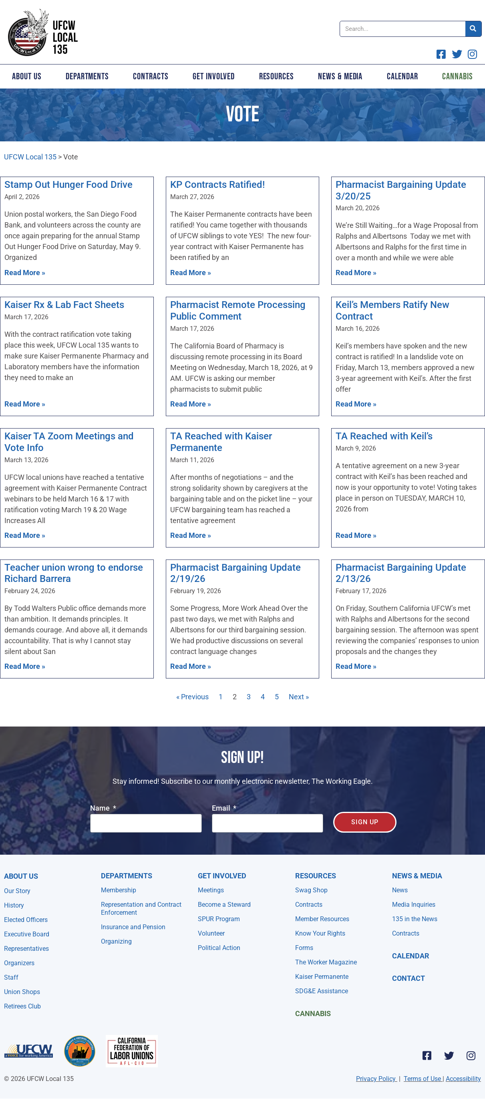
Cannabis (313, 1013)
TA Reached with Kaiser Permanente (221, 442)
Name (100, 808)
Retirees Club (22, 1006)
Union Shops (22, 992)
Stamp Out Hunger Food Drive (68, 184)
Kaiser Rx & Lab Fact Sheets (64, 304)
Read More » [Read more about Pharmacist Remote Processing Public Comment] (190, 404)
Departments (87, 76)
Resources (276, 76)
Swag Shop (311, 890)
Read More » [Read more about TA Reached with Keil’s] (356, 535)
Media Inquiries (413, 904)
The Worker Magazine (326, 962)
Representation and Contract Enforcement (141, 908)
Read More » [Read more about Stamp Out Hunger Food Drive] (24, 272)
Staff (11, 977)
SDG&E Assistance (321, 991)
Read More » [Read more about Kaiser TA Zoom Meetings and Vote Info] (24, 535)
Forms (304, 948)
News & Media (340, 76)
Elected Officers (26, 920)
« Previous (192, 696)
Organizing (116, 941)
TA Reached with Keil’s (384, 436)
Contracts (150, 76)
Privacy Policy (376, 1079)
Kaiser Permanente (321, 976)
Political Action (219, 948)
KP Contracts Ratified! (217, 184)
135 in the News (414, 919)
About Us (26, 76)
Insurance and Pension (133, 927)
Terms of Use (422, 1079)
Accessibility (463, 1079)
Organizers (19, 963)
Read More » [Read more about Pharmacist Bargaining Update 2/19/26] (190, 666)
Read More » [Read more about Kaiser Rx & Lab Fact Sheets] (24, 404)
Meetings (211, 890)
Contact (408, 978)
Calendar (402, 76)
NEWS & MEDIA (417, 876)
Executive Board (26, 934)
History (14, 905)
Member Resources (322, 919)
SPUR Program (219, 919)
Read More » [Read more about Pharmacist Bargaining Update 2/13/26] (356, 666)
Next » (299, 696)
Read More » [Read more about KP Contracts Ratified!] (190, 272)
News (400, 890)
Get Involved (214, 76)
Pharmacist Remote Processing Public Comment (238, 310)
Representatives (26, 948)
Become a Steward (224, 904)
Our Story (17, 891)
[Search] (473, 28)
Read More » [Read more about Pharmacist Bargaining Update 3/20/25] (356, 272)
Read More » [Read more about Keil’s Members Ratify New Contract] (356, 404)
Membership (118, 890)
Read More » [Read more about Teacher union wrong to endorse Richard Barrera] (24, 666)
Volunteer (211, 933)
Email (222, 808)
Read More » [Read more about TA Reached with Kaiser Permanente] (190, 535)
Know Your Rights (320, 933)
